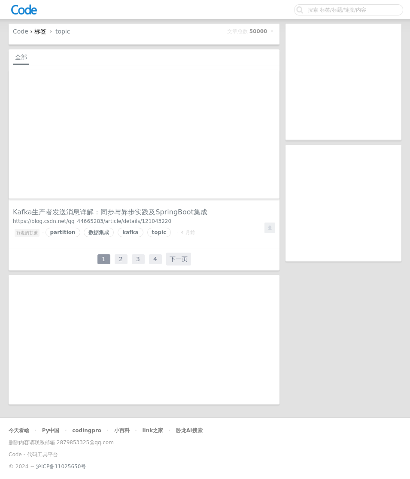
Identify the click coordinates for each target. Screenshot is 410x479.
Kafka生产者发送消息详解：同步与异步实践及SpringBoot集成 (110, 212)
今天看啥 (19, 430)
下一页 (179, 259)
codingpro (86, 430)
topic (62, 31)
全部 (21, 57)
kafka (130, 232)
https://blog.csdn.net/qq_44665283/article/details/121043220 (92, 221)
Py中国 (51, 430)
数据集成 (98, 232)
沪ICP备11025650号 (61, 467)
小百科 (122, 430)
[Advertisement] (343, 81)
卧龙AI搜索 (189, 430)
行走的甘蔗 (27, 232)
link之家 (152, 430)
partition (63, 232)
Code (20, 31)
